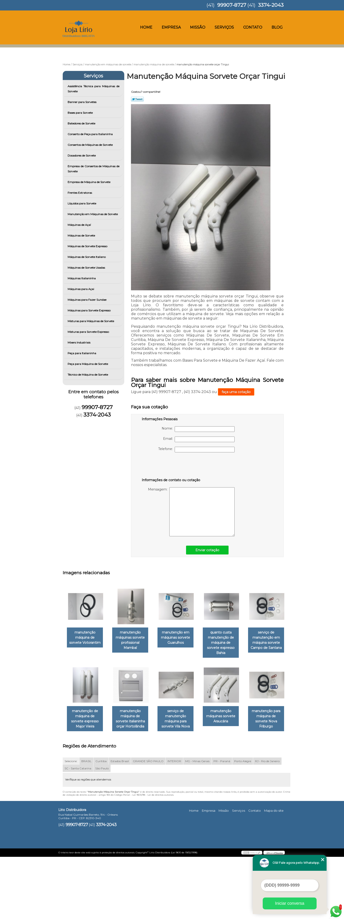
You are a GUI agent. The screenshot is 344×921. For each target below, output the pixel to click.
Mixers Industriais (79, 342)
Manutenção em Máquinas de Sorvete (93, 214)
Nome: (198, 429)
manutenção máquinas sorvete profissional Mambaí (133, 638)
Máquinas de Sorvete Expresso (88, 246)
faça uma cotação (236, 392)
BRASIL (86, 825)
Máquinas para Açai (81, 289)
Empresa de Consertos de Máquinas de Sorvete (93, 168)
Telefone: (196, 449)
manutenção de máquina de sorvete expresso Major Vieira (133, 714)
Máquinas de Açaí (80, 225)
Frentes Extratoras (80, 192)
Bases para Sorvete (80, 112)
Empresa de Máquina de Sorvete (89, 182)
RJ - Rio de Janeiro (267, 825)
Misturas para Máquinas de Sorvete (91, 321)
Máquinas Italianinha (82, 278)
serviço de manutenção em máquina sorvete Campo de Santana (86, 714)
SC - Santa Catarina (78, 832)
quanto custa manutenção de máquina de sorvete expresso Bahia (227, 640)
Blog (277, 27)
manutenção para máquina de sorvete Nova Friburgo (133, 785)
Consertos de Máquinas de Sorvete (90, 145)
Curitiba (101, 825)
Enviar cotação (207, 550)
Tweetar (137, 99)
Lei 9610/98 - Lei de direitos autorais (153, 858)
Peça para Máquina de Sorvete (88, 364)
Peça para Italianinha (82, 353)
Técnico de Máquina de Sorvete (88, 374)
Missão (197, 27)
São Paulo (102, 832)
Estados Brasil (120, 825)
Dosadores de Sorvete (82, 155)
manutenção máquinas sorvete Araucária (85, 785)
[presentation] (171, 466)
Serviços (224, 27)
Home (146, 27)
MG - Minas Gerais (197, 825)
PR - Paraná (221, 825)
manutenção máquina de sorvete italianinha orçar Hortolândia (180, 714)
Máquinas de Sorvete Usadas (87, 267)
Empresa (171, 27)
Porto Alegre (242, 825)
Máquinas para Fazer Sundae (87, 299)
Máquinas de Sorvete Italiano (87, 257)
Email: (199, 439)
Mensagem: (191, 511)
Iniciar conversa (289, 903)
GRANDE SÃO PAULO (148, 825)
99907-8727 (231, 5)
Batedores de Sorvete (82, 123)
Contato (252, 27)
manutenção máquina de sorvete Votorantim (86, 638)
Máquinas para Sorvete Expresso (89, 310)
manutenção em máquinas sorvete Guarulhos (180, 638)
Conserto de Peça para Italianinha (90, 134)
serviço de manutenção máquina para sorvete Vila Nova (227, 714)
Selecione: (71, 825)
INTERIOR (174, 825)
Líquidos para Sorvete (82, 203)
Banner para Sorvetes (82, 102)
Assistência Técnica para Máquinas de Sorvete (93, 88)
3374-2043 (271, 5)
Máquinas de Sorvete (82, 235)
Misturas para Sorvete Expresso (89, 332)
